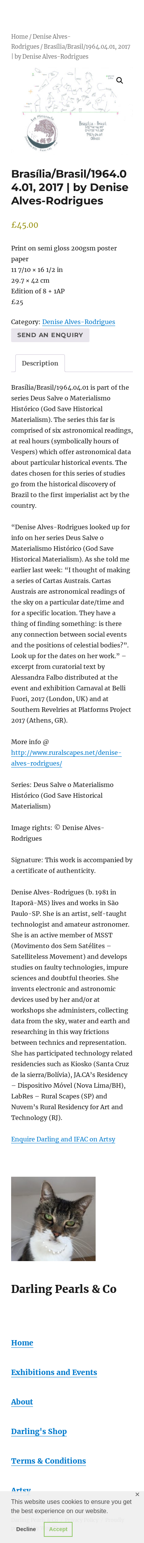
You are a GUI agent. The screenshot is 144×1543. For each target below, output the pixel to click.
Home (19, 36)
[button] (120, 80)
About (22, 1401)
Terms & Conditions (48, 1461)
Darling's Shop (39, 1431)
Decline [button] (26, 1529)
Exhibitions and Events (54, 1372)
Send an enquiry (50, 335)
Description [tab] (40, 363)
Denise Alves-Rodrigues (78, 322)
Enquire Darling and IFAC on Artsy (63, 1139)
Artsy (21, 1490)
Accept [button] (58, 1529)
